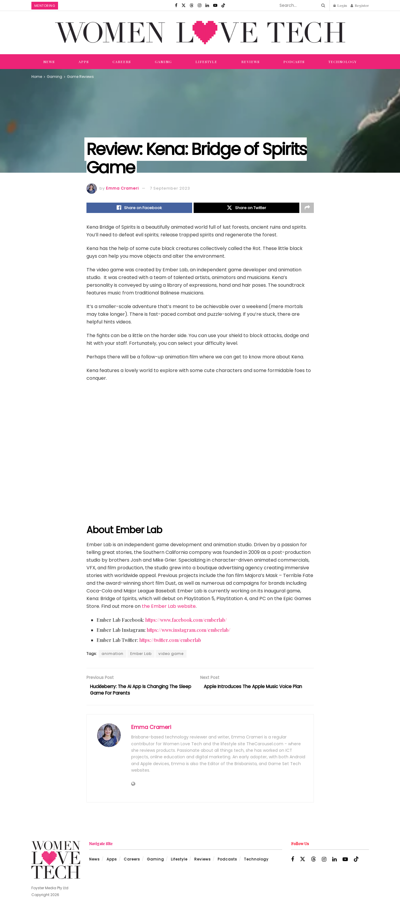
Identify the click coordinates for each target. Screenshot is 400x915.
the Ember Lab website (169, 606)
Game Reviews (80, 76)
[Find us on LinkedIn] (207, 5)
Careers (122, 61)
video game (171, 654)
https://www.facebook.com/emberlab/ (186, 620)
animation (112, 654)
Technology (342, 61)
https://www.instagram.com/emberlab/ (188, 630)
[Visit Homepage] (200, 32)
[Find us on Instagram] (199, 5)
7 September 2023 (170, 188)
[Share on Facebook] (139, 208)
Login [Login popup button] (340, 5)
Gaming (163, 61)
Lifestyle (206, 61)
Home (36, 76)
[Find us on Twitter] (183, 5)
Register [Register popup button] (360, 5)
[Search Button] (322, 5)
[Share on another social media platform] (307, 208)
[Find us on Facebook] (176, 5)
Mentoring (44, 5)
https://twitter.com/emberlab (170, 640)
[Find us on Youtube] (215, 5)
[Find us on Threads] (191, 5)
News (49, 61)
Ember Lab (141, 654)
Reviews (250, 61)
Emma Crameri (122, 188)
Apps (83, 61)
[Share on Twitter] (246, 208)
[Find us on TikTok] (223, 5)
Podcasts (294, 61)
